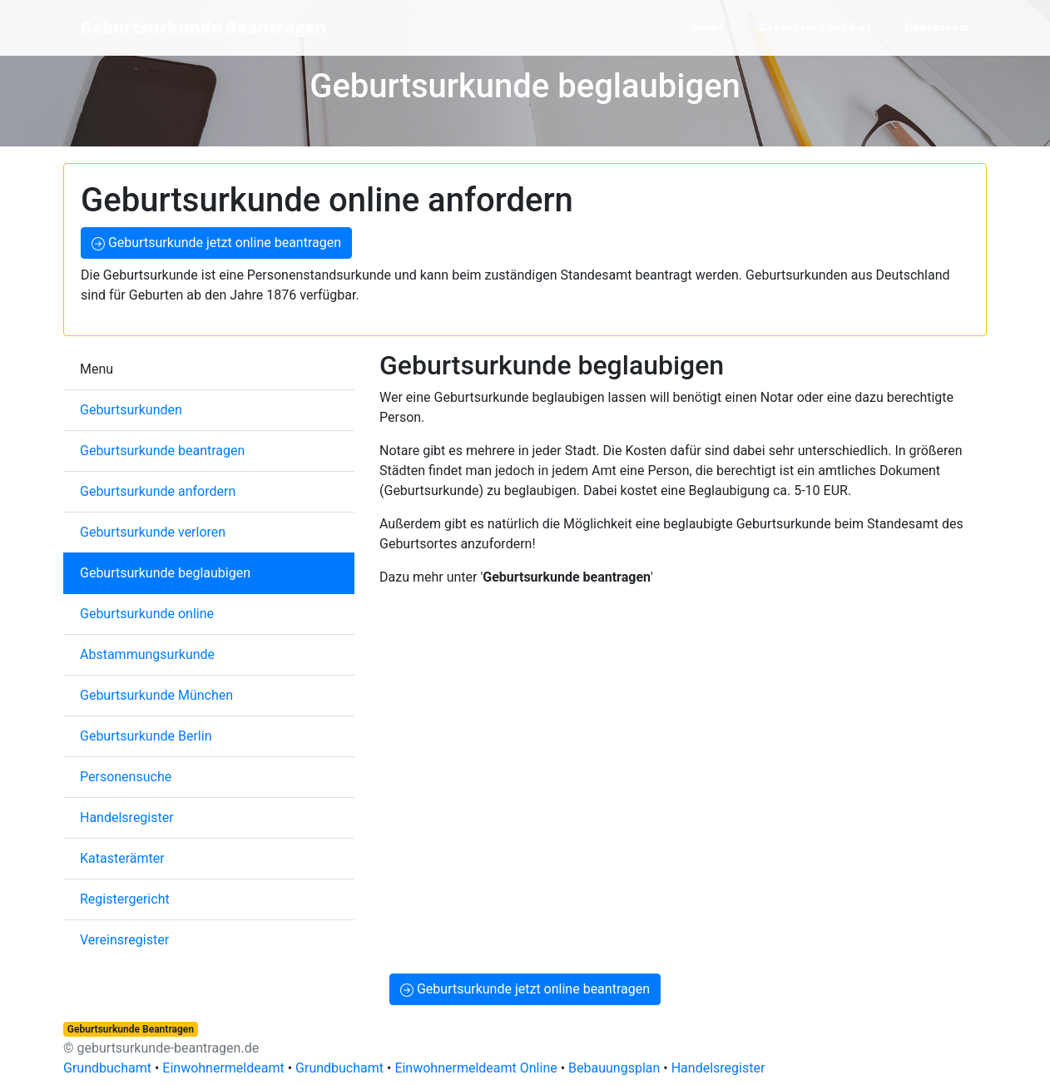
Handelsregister (127, 817)
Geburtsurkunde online (147, 614)
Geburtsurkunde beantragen (162, 450)
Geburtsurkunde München (156, 695)
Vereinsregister (124, 940)
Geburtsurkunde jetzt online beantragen (216, 242)
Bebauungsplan (614, 1068)
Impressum (937, 27)
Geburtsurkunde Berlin (145, 736)
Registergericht (125, 899)
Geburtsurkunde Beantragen (203, 27)
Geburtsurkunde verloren (152, 532)
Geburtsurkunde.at (815, 27)
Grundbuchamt (107, 1068)
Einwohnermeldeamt (223, 1068)
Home (709, 27)
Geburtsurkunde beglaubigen (165, 573)
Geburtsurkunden (131, 410)
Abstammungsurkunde (147, 654)
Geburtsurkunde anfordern (157, 491)
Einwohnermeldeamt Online (475, 1068)
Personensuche (125, 777)
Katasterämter (122, 858)
